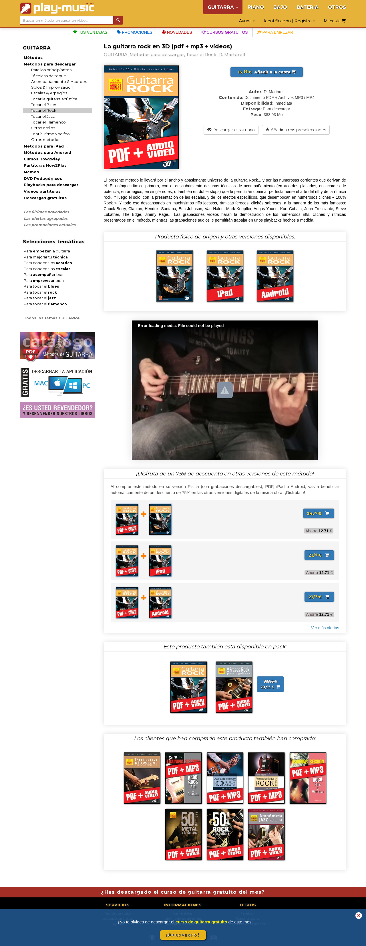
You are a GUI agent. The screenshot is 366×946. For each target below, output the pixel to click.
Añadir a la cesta (267, 72)
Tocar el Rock (43, 110)
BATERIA (308, 7)
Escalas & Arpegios (49, 93)
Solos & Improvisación (52, 87)
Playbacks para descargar (51, 184)
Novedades (177, 32)
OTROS (337, 7)
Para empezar (275, 32)
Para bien (44, 274)
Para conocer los (48, 263)
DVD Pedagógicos (43, 178)
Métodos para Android (47, 152)
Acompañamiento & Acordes (59, 81)
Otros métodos (45, 139)
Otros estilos (43, 128)
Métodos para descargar (50, 64)
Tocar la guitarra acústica (54, 99)
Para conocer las (47, 269)
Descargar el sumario (231, 129)
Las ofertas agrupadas (45, 218)
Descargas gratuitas (45, 198)
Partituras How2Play (45, 165)
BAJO (280, 7)
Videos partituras (42, 191)
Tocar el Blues (44, 104)
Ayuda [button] (247, 20)
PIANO (256, 7)
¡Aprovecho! (183, 935)
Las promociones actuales (49, 224)
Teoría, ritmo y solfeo (50, 134)
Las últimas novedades (46, 212)
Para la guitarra (47, 251)
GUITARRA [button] (223, 7)
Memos (31, 172)
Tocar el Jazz (43, 116)
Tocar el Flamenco (48, 122)
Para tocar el (41, 286)
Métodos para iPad (44, 146)
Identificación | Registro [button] (289, 20)
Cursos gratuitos (225, 32)
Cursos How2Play (42, 159)
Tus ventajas (90, 32)
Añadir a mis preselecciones (296, 129)
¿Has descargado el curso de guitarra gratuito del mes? (183, 892)
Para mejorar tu (46, 257)
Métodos (33, 57)
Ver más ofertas (325, 628)
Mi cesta (335, 20)
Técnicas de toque (48, 75)
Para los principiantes (51, 69)
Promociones (134, 32)
